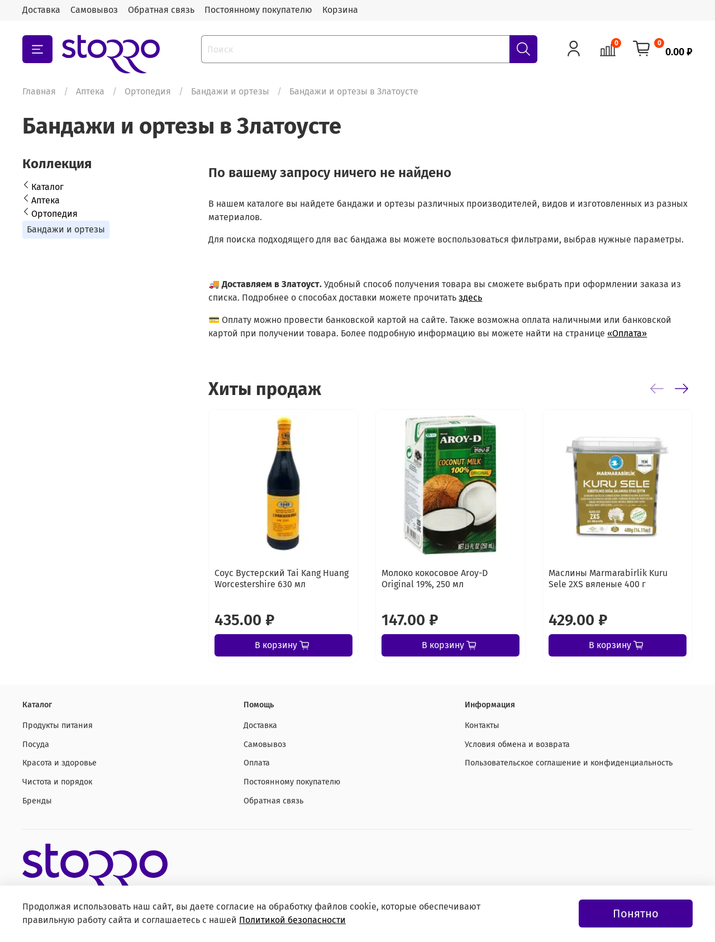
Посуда (35, 744)
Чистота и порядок (57, 782)
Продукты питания (57, 725)
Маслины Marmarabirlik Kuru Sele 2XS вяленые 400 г (608, 578)
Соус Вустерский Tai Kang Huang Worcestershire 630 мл (281, 578)
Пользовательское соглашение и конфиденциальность (569, 763)
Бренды (37, 801)
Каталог (47, 187)
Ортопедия (148, 91)
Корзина (340, 9)
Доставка (41, 9)
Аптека (90, 91)
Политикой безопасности (292, 920)
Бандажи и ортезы (230, 91)
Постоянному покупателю (258, 9)
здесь (470, 297)
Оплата (257, 763)
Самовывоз (94, 9)
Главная (39, 91)
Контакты (482, 725)
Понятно (636, 913)
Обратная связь (161, 9)
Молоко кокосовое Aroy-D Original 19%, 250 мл (435, 578)
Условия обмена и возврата (517, 744)
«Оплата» (627, 333)
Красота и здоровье (59, 763)
